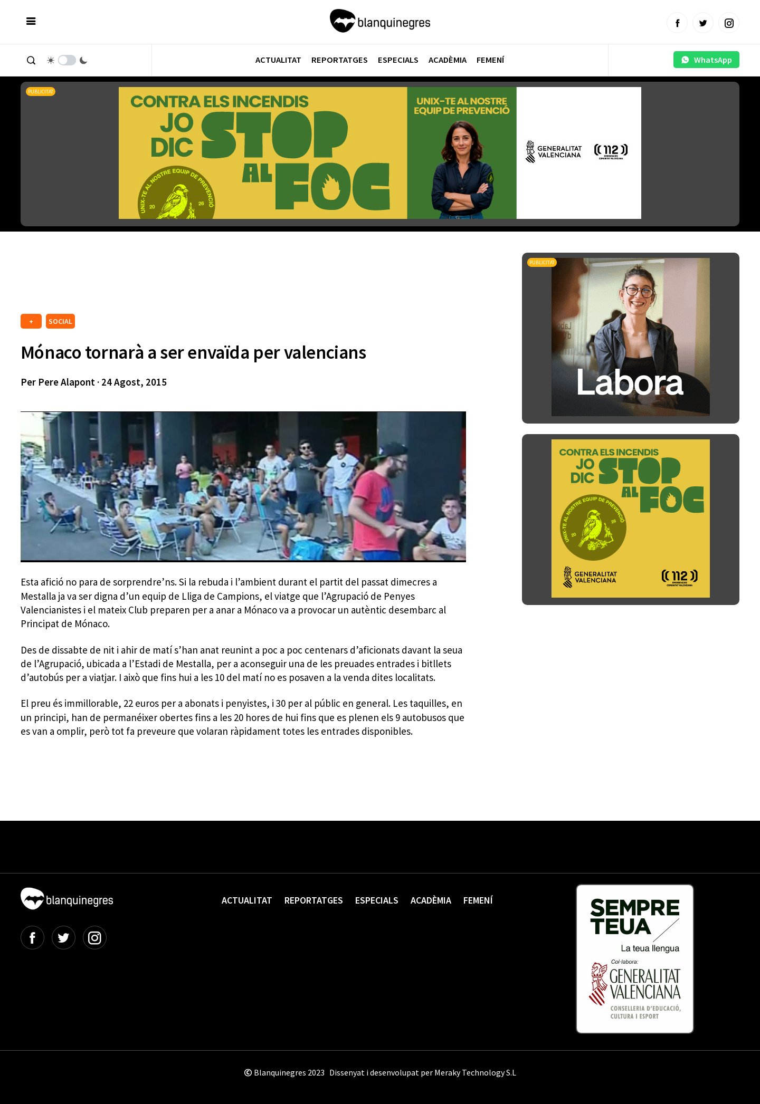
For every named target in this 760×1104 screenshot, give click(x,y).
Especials (398, 59)
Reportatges (339, 59)
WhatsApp (706, 59)
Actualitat (278, 59)
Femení (490, 59)
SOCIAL (60, 321)
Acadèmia (448, 59)
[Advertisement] (213, 281)
